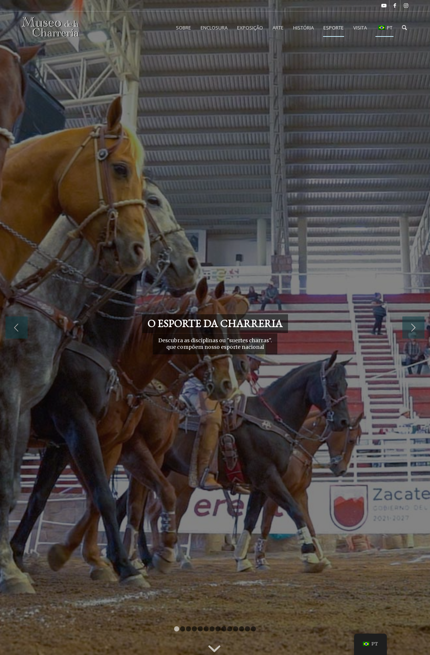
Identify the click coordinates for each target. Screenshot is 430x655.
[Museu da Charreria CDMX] (50, 27)
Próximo (413, 327)
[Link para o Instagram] (406, 5)
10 (229, 628)
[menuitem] (183, 27)
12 (241, 628)
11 (235, 628)
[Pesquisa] (404, 27)
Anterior (17, 327)
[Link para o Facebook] (394, 5)
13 (247, 628)
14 (253, 628)
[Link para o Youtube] (383, 5)
